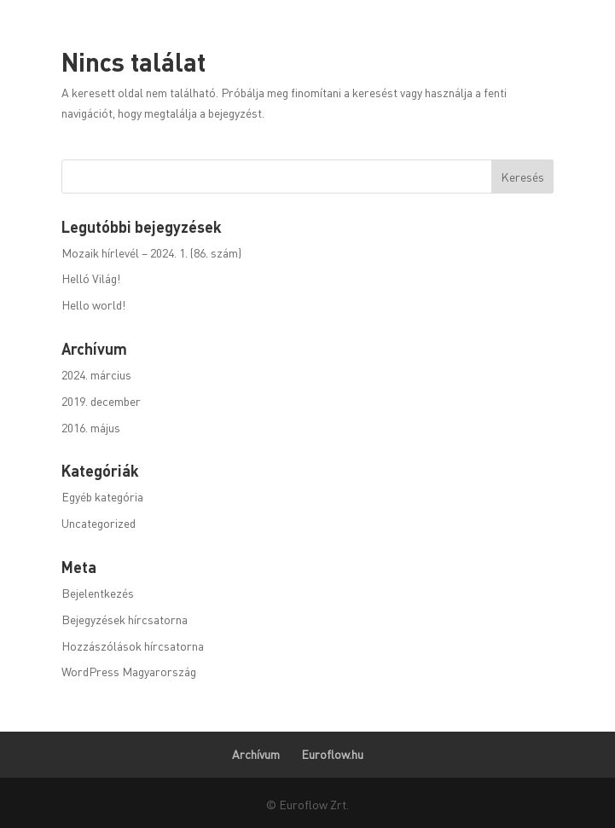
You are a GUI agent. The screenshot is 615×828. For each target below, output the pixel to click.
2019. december (101, 400)
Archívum (256, 753)
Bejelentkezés (97, 592)
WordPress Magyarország (128, 671)
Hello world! (93, 304)
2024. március (96, 374)
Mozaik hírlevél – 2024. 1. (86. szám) (151, 252)
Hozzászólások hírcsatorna (132, 645)
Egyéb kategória (102, 496)
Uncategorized (98, 522)
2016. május (90, 427)
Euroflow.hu (332, 753)
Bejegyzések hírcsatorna (124, 619)
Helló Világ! (90, 278)
